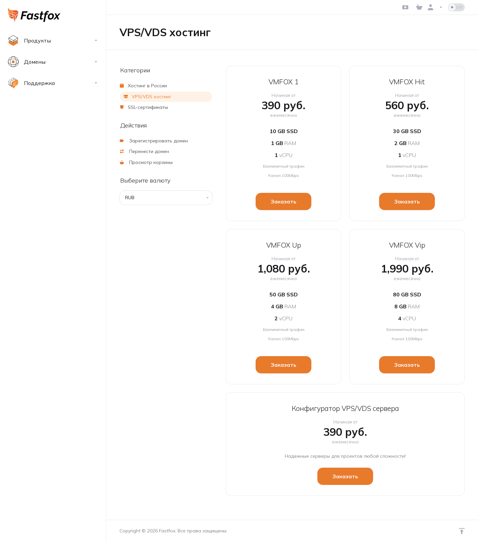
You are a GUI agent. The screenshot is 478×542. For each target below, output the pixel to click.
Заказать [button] (283, 201)
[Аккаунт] (435, 7)
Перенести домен (144, 151)
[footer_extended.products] (53, 40)
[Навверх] (461, 531)
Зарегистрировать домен (154, 141)
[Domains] (53, 61)
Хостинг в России (143, 86)
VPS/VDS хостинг (147, 97)
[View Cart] (419, 7)
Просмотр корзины (146, 162)
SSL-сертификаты (144, 107)
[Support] (53, 83)
